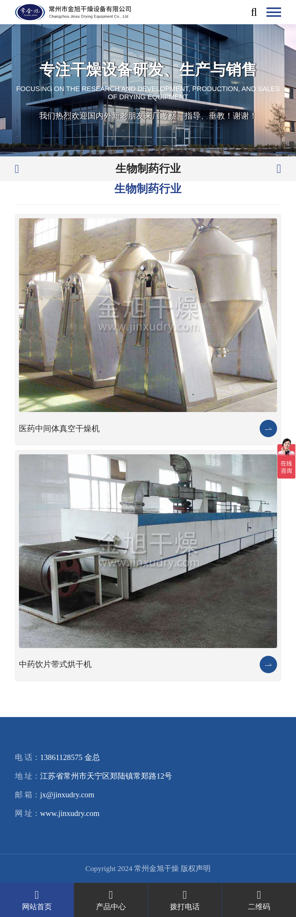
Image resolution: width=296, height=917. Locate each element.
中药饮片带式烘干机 (55, 664)
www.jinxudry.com (69, 813)
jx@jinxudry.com (67, 794)
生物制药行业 (148, 169)
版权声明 (196, 868)
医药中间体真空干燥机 (59, 428)
